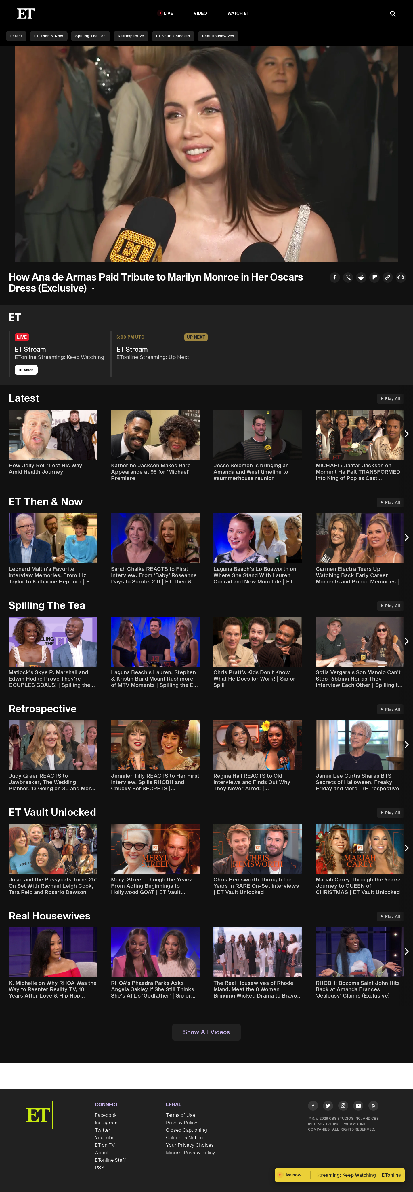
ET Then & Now (48, 36)
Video (200, 13)
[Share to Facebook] (335, 278)
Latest (16, 36)
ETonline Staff (110, 1160)
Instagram (106, 1122)
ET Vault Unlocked (173, 36)
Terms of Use (180, 1115)
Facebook (106, 1115)
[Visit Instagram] (343, 1107)
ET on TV (105, 1145)
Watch (26, 370)
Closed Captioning (186, 1130)
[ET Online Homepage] (26, 13)
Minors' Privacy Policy (190, 1152)
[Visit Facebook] (313, 1107)
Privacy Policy (181, 1122)
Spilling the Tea (90, 36)
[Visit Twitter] (328, 1107)
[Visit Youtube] (358, 1107)
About (102, 1152)
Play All (390, 399)
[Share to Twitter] (348, 278)
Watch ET (238, 13)
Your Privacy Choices (190, 1145)
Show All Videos (206, 1032)
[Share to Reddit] (361, 278)
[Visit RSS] (373, 1107)
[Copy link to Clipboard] (387, 278)
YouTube (104, 1137)
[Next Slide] (406, 436)
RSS (99, 1167)
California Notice (184, 1137)
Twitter (102, 1130)
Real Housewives (218, 36)
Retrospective (131, 36)
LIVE (168, 13)
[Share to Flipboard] (374, 278)
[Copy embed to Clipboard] (401, 278)
